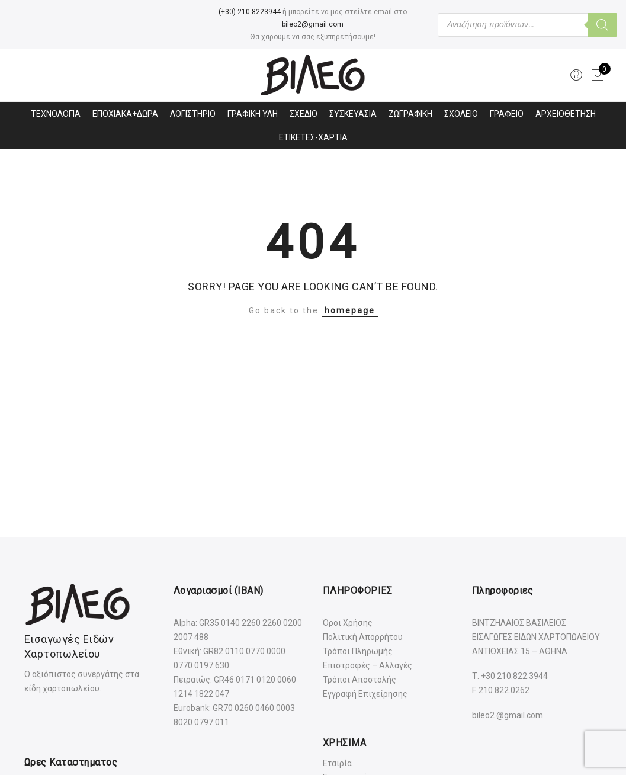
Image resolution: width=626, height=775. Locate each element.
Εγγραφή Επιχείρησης (365, 694)
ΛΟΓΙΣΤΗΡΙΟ (193, 114)
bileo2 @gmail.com (507, 715)
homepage (350, 310)
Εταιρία (337, 763)
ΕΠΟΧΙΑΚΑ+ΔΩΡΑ (125, 114)
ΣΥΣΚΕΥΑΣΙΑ (353, 114)
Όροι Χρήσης (348, 622)
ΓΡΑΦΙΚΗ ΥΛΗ (252, 114)
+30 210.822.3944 (514, 676)
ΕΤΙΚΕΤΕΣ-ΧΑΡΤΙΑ (313, 137)
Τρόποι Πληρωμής (358, 651)
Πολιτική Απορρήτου (363, 637)
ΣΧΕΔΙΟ (303, 114)
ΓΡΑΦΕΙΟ (507, 114)
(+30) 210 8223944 (250, 12)
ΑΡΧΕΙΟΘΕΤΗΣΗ (565, 114)
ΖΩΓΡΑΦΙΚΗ (410, 114)
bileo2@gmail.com (313, 24)
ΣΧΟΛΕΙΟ (461, 114)
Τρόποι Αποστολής (359, 679)
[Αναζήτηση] (602, 25)
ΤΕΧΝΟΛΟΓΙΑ (56, 114)
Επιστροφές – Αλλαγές (367, 665)
